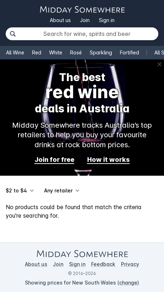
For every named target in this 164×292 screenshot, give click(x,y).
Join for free (54, 159)
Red (36, 52)
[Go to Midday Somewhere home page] (82, 9)
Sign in (107, 20)
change (128, 283)
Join (85, 20)
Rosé (76, 52)
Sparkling (101, 52)
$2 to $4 (16, 190)
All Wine (15, 52)
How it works (108, 159)
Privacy (130, 264)
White (55, 52)
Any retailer (58, 190)
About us (60, 20)
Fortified (129, 52)
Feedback (103, 264)
